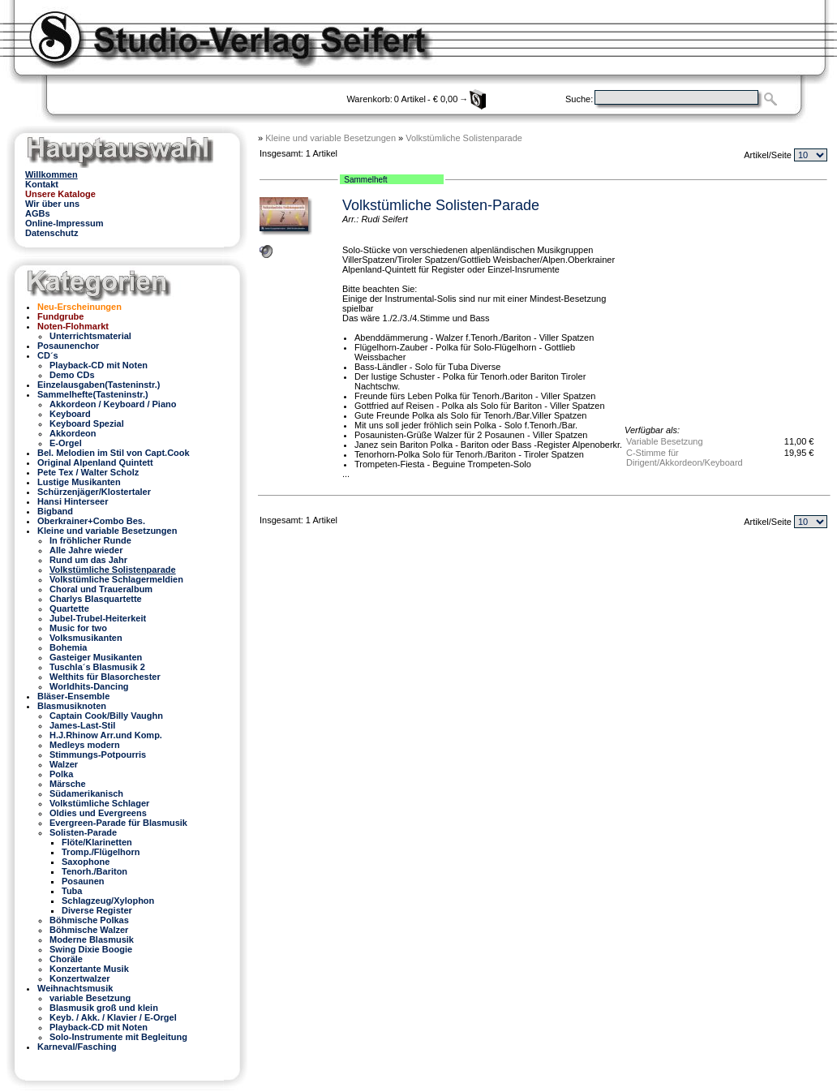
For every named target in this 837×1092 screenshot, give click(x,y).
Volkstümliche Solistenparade (464, 138)
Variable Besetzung (664, 441)
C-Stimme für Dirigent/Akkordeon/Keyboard (684, 457)
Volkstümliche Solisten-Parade (440, 205)
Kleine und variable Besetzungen (330, 138)
